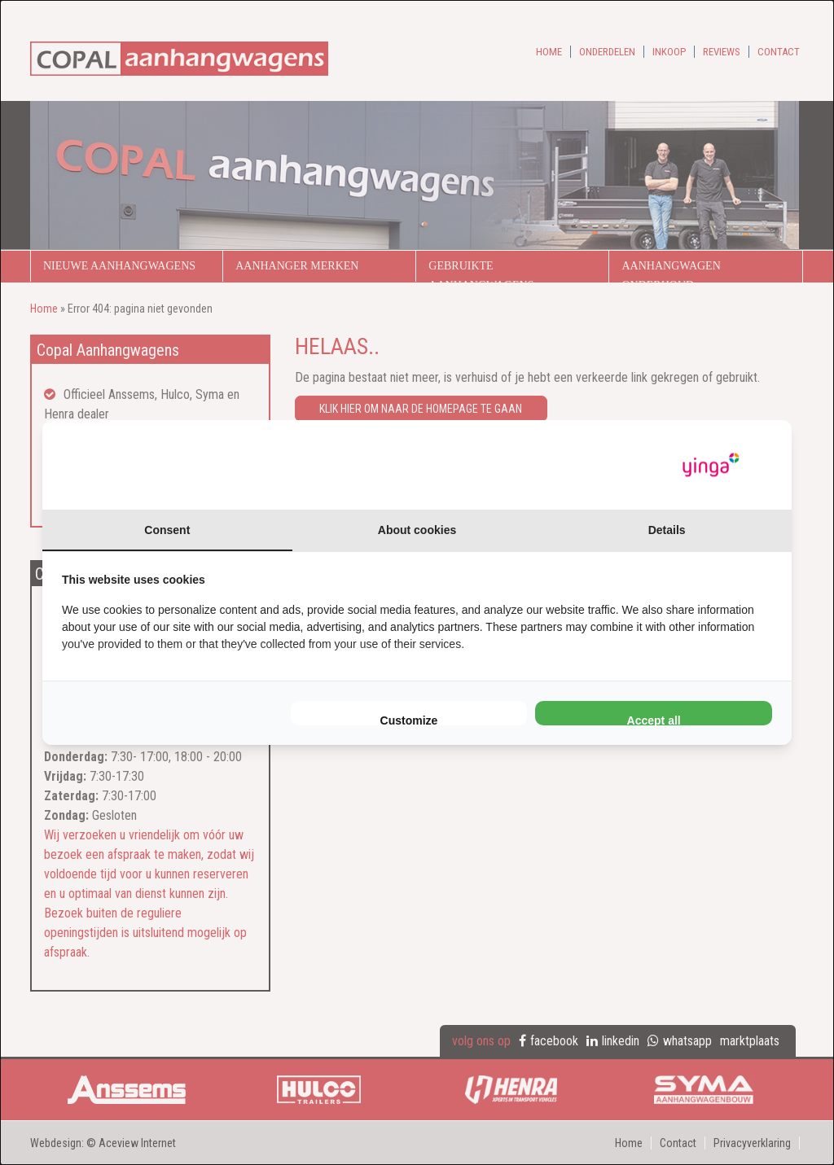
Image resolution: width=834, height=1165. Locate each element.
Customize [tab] (409, 719)
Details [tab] (667, 530)
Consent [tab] (167, 530)
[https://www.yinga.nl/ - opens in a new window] (711, 465)
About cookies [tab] (417, 530)
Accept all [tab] (654, 719)
